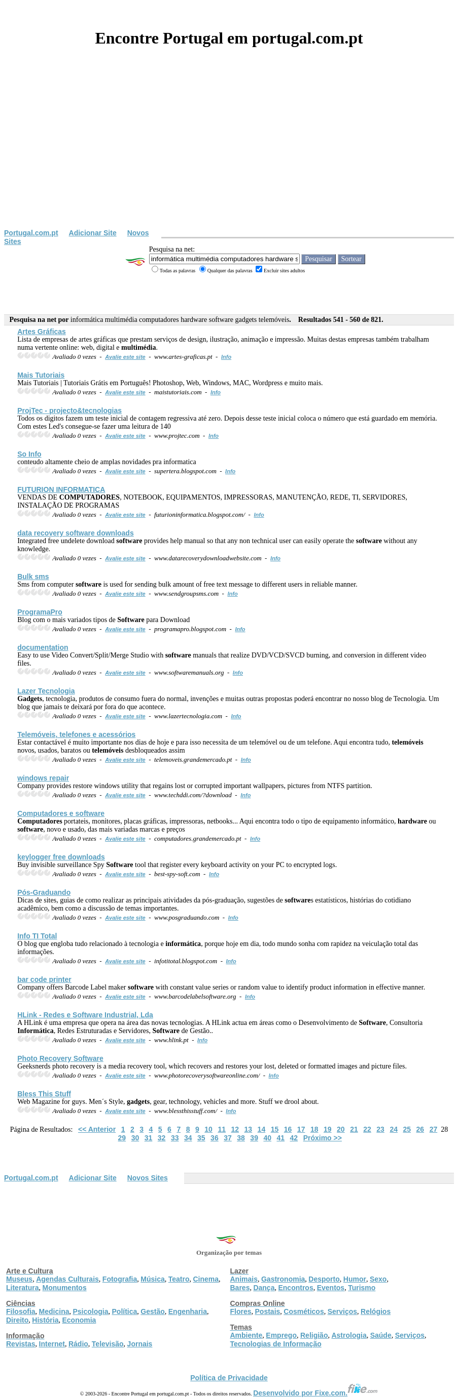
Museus (19, 1279)
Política (124, 1311)
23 (380, 1129)
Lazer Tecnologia (46, 691)
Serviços (342, 1311)
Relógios (376, 1311)
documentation (42, 647)
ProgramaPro (39, 612)
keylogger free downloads (61, 857)
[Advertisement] (229, 153)
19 (328, 1129)
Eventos (330, 1288)
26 (420, 1129)
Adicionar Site (93, 233)
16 (288, 1129)
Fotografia (119, 1279)
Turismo (361, 1288)
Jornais (140, 1344)
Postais (267, 1311)
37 (228, 1138)
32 (162, 1138)
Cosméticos (304, 1311)
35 (201, 1138)
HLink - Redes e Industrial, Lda (85, 1015)
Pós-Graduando (44, 892)
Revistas (21, 1344)
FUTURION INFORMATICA (61, 489)
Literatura (22, 1288)
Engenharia (187, 1311)
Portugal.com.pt (31, 233)
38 (241, 1138)
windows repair (43, 778)
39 (254, 1138)
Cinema (206, 1279)
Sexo (378, 1279)
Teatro (179, 1279)
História (45, 1320)
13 (248, 1129)
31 (149, 1138)
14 (262, 1129)
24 (394, 1129)
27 (434, 1129)
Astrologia (348, 1335)
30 (135, 1138)
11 (222, 1129)
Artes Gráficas (41, 331)
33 (175, 1138)
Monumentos (65, 1288)
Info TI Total (37, 936)
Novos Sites (147, 1178)
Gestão (152, 1311)
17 (301, 1129)
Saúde (381, 1335)
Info (226, 357)
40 (267, 1138)
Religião (314, 1335)
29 (122, 1138)
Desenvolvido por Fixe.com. (315, 1393)
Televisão (108, 1344)
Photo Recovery (60, 1058)
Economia (79, 1320)
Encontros (295, 1288)
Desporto (323, 1279)
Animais (244, 1279)
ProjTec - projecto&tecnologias (69, 410)
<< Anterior (97, 1129)
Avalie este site (125, 357)
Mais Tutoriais (40, 375)
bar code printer (44, 979)
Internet (52, 1344)
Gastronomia (283, 1279)
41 (281, 1138)
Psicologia (90, 1311)
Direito (17, 1320)
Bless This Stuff (44, 1094)
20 (341, 1129)
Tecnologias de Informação (276, 1344)
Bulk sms (33, 576)
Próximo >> (322, 1138)
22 (367, 1129)
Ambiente (246, 1335)
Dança (263, 1288)
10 (208, 1129)
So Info (29, 454)
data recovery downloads (75, 533)
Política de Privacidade (229, 1378)
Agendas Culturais (67, 1279)
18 (314, 1129)
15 (275, 1129)
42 (294, 1138)
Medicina (54, 1311)
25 (407, 1129)
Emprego (281, 1335)
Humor (354, 1279)
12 (235, 1129)
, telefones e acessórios (76, 734)
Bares (240, 1288)
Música (152, 1279)
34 (188, 1138)
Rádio (78, 1344)
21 (354, 1129)
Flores (241, 1311)
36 (214, 1138)
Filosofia (21, 1311)
